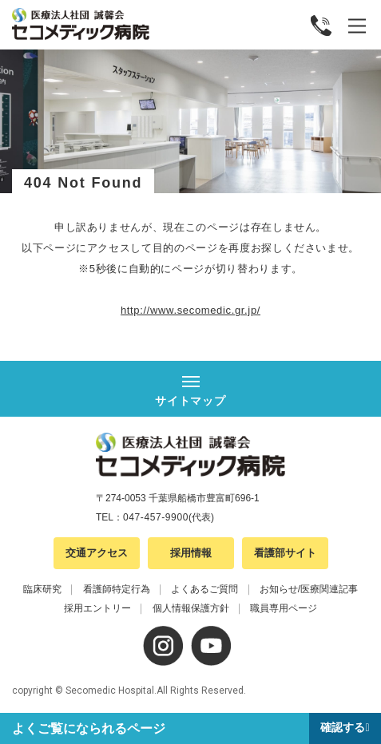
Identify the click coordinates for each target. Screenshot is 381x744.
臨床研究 (42, 589)
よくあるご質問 (204, 589)
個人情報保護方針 (191, 608)
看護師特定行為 (116, 589)
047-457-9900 (156, 517)
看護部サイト (285, 553)
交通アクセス (96, 553)
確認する (342, 727)
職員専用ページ (283, 608)
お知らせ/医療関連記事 (309, 589)
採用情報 (191, 553)
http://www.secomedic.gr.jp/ (190, 310)
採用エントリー (97, 608)
